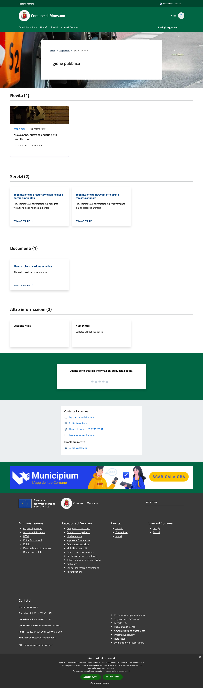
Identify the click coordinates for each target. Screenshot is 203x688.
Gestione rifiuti (22, 325)
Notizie (119, 528)
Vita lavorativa (74, 536)
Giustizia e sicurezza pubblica (82, 556)
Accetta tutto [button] (91, 677)
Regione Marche (26, 3)
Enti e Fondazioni (32, 540)
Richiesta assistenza (124, 627)
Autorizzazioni (74, 572)
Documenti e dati (32, 552)
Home (52, 50)
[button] (101, 683)
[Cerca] (181, 15)
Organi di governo (32, 528)
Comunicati (19, 129)
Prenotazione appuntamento (129, 615)
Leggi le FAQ (120, 623)
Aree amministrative (34, 532)
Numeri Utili (83, 325)
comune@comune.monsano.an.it (40, 637)
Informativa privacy (124, 635)
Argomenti (64, 50)
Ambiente (72, 564)
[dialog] (101, 671)
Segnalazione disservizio (127, 619)
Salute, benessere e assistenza (83, 568)
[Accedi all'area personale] (170, 3)
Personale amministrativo (37, 548)
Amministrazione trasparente (129, 631)
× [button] (200, 657)
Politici (26, 544)
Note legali (119, 639)
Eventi (156, 532)
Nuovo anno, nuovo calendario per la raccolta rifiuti (36, 137)
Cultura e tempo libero (78, 532)
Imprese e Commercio (78, 540)
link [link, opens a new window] (128, 671)
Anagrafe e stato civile (78, 528)
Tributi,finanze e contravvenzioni (84, 560)
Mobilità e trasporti (77, 548)
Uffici (26, 536)
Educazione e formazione (80, 552)
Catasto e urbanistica (78, 544)
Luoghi (156, 528)
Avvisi (118, 536)
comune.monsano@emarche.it (38, 645)
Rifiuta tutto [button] (113, 677)
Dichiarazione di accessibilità (129, 642)
